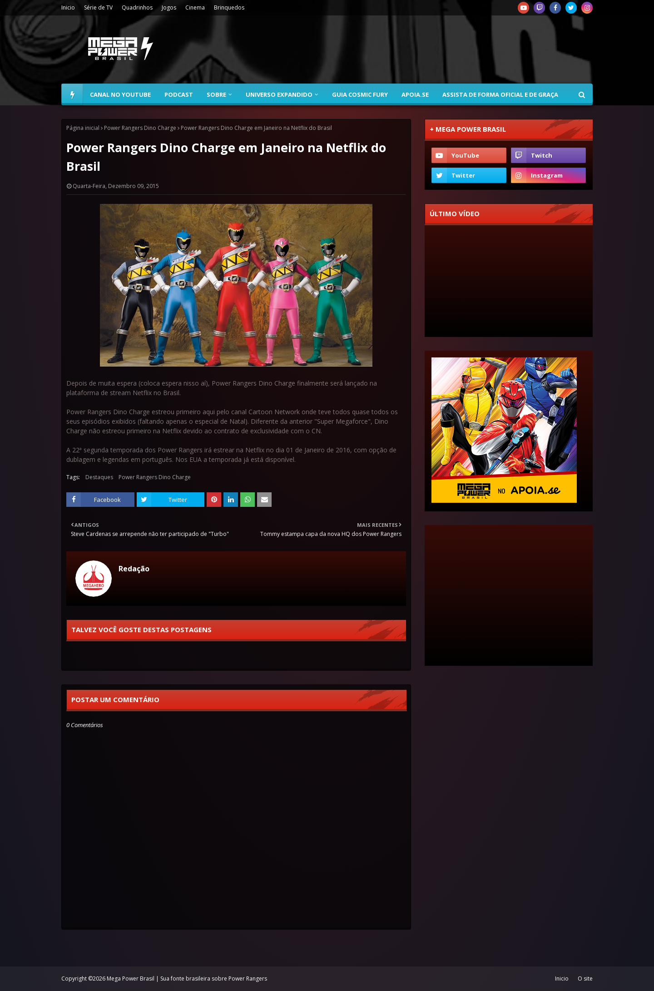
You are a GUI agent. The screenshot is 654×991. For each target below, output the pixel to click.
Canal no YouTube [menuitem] (120, 94)
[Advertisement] (427, 49)
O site (585, 978)
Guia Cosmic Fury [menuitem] (360, 94)
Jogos (169, 7)
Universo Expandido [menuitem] (279, 94)
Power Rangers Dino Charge (140, 128)
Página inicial (82, 128)
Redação (134, 569)
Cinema (195, 7)
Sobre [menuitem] (216, 94)
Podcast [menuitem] (178, 94)
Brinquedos (229, 7)
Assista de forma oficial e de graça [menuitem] (500, 94)
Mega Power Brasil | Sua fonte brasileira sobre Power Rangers (187, 978)
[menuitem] (72, 94)
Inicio (68, 7)
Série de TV (98, 7)
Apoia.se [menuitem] (415, 94)
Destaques (99, 477)
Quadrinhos (137, 7)
